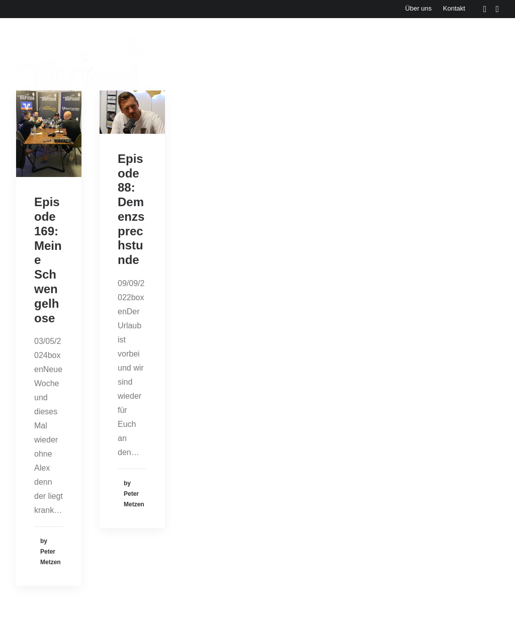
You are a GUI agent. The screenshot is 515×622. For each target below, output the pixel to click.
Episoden (182, 62)
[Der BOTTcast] (79, 62)
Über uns (418, 8)
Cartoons (481, 62)
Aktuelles (278, 62)
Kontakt (454, 8)
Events (230, 62)
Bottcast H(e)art (417, 62)
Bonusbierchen (341, 62)
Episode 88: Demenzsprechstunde (131, 209)
